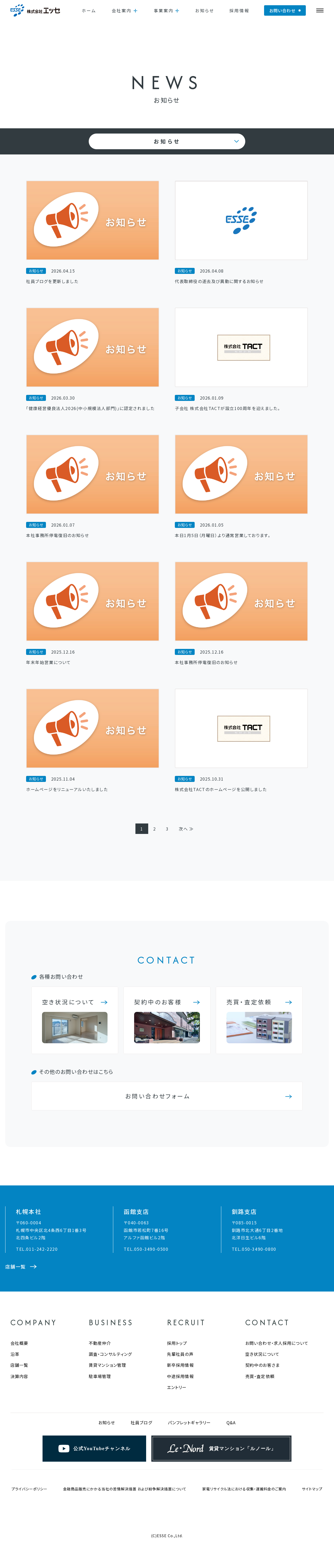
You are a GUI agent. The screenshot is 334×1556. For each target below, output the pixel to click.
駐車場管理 (100, 1376)
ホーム (89, 10)
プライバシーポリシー (29, 1489)
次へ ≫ (186, 829)
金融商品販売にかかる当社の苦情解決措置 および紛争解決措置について (125, 1489)
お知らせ (204, 10)
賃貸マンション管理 (107, 1365)
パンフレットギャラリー (189, 1422)
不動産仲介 (100, 1343)
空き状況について (262, 1354)
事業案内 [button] (164, 10)
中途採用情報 (180, 1376)
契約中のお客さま (262, 1365)
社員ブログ (141, 1422)
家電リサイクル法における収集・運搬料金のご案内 (244, 1489)
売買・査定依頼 (260, 1376)
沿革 (14, 1354)
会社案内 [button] (122, 10)
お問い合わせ (282, 10)
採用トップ (177, 1343)
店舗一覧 (19, 1365)
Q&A (231, 1422)
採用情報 (239, 10)
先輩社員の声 (180, 1354)
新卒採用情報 (180, 1365)
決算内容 (19, 1376)
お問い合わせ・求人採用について (276, 1343)
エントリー (177, 1387)
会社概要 (19, 1343)
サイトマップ (312, 1489)
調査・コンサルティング (110, 1354)
